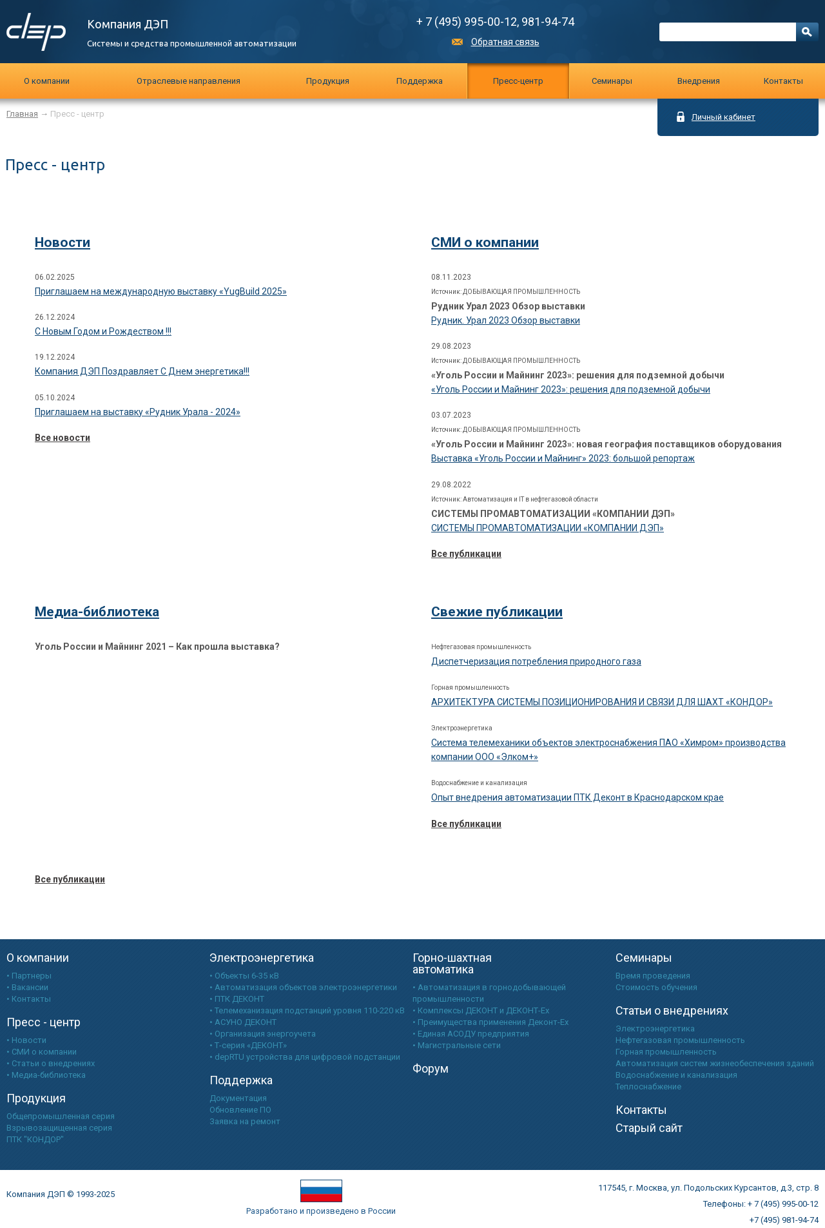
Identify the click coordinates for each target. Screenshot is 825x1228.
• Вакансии (27, 987)
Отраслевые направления (188, 81)
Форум (430, 1068)
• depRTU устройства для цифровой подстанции (304, 1057)
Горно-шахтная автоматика (452, 963)
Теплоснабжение (648, 1086)
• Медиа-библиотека (46, 1075)
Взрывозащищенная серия (59, 1128)
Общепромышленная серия (60, 1116)
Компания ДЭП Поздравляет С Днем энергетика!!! (142, 371)
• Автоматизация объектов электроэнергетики (303, 987)
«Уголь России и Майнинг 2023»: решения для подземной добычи (570, 389)
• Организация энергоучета (262, 1033)
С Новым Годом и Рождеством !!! (103, 331)
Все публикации (466, 554)
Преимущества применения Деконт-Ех (493, 1022)
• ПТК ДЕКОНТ (236, 999)
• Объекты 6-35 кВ (244, 975)
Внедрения (698, 81)
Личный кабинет (723, 117)
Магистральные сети (459, 1045)
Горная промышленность (666, 1052)
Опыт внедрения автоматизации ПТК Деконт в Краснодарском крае (577, 797)
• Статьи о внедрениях (50, 1063)
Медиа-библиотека (97, 611)
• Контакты (28, 999)
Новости (62, 242)
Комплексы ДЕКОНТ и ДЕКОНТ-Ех (483, 1010)
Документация (238, 1098)
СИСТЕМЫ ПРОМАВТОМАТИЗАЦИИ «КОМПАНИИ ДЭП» (547, 528)
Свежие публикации (497, 611)
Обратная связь (505, 42)
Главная (22, 114)
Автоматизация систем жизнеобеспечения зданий (715, 1063)
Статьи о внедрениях (672, 1010)
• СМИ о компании (41, 1052)
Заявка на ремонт (244, 1121)
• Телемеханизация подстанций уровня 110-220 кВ (307, 1010)
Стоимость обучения (656, 987)
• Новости (26, 1040)
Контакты (783, 81)
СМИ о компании (485, 242)
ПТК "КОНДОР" (35, 1139)
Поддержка (419, 81)
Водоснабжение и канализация (676, 1075)
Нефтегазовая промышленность (680, 1040)
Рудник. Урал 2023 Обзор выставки (505, 320)
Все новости (62, 438)
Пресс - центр (43, 1022)
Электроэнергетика (261, 957)
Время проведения (653, 975)
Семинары (644, 957)
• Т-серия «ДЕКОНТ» (248, 1045)
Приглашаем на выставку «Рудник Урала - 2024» (137, 412)
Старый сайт (649, 1128)
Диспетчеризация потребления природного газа (536, 661)
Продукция (327, 81)
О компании (47, 81)
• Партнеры (29, 975)
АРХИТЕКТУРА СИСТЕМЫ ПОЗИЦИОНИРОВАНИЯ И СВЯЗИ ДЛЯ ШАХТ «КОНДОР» (602, 702)
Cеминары (612, 81)
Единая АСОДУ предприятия (473, 1033)
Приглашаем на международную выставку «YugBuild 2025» (161, 291)
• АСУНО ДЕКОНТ (243, 1022)
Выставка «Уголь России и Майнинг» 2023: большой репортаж (563, 458)
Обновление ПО (240, 1110)
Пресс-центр (518, 81)
